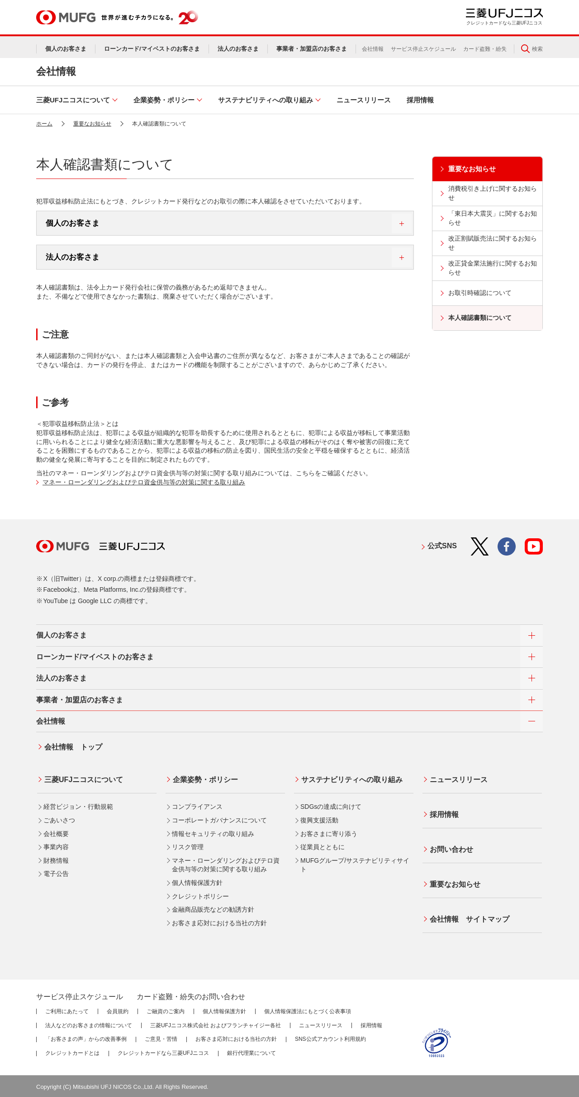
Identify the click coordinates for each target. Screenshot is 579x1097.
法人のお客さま (229, 257)
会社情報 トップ (72, 746)
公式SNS (442, 546)
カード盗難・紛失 (485, 49)
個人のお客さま (229, 223)
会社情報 (373, 49)
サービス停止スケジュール (423, 49)
